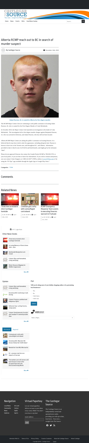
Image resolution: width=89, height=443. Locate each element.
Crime (11, 167)
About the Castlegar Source (61, 438)
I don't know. (36, 296)
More (26, 272)
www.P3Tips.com (48, 159)
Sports (16, 413)
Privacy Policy (35, 438)
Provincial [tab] (7, 329)
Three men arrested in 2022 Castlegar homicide (9, 209)
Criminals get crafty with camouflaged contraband (28, 209)
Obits (23, 21)
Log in (54, 441)
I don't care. (36, 298)
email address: (29, 417)
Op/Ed (16, 410)
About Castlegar (75, 438)
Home (6, 21)
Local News (7, 406)
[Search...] (74, 21)
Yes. (34, 290)
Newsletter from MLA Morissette (18, 347)
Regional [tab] (15, 329)
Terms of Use (25, 438)
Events (18, 21)
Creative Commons (46, 438)
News (12, 21)
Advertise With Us (14, 438)
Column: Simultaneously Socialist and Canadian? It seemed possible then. (18, 314)
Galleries (6, 413)
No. (34, 293)
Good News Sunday (32, 21)
